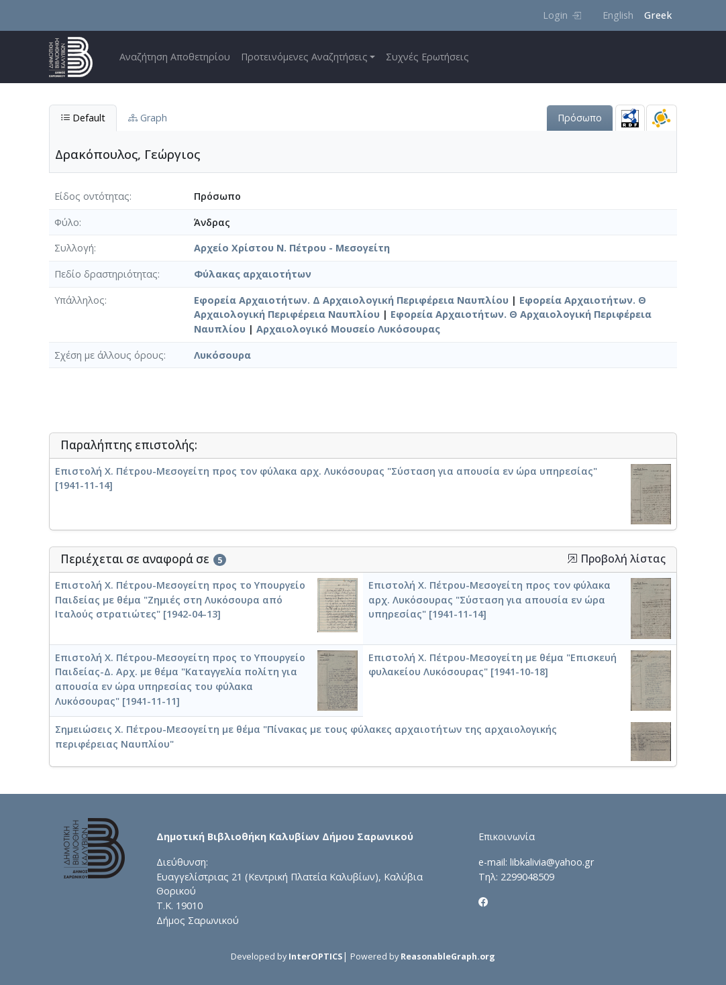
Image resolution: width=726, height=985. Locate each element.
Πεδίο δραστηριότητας (106, 274)
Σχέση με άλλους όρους (109, 355)
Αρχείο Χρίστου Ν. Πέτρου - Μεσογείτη (292, 247)
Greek (658, 15)
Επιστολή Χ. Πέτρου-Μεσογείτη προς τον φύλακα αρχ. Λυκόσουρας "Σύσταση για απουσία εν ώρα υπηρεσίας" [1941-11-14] (489, 599)
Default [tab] (82, 117)
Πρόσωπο (580, 117)
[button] (572, 558)
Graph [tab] (147, 117)
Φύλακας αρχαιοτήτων (252, 274)
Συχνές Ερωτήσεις (427, 56)
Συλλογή (74, 247)
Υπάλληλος (79, 300)
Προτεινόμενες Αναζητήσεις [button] (304, 56)
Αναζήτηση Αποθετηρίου (174, 56)
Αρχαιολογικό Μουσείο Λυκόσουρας (348, 329)
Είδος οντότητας (91, 196)
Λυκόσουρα (222, 355)
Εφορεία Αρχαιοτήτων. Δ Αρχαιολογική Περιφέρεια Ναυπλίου (351, 300)
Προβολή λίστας (616, 559)
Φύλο (66, 222)
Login (562, 15)
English (618, 15)
